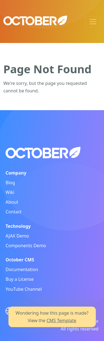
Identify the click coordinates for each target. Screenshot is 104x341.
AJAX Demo (17, 236)
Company (16, 173)
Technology (18, 226)
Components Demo (26, 246)
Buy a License (20, 279)
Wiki (10, 192)
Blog (10, 183)
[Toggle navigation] (93, 21)
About (12, 202)
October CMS (20, 260)
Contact (14, 212)
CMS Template (61, 320)
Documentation (22, 269)
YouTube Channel (24, 289)
